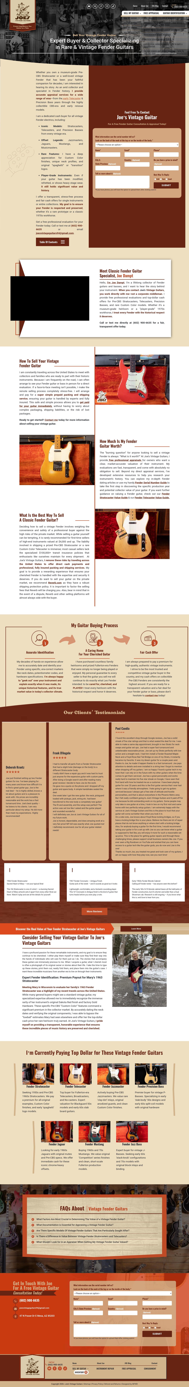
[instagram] (107, 6)
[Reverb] (95, 6)
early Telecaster (71, 98)
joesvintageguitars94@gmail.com (34, 1308)
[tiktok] (113, 6)
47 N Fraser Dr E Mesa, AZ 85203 (36, 1315)
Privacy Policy (97, 1384)
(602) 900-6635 (29, 1300)
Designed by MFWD (130, 1384)
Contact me (51, 419)
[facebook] (101, 6)
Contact (165, 6)
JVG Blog (155, 6)
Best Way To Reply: (161, 174)
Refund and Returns (112, 1384)
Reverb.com (55, 582)
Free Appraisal (151, 13)
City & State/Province (107, 163)
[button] (95, 1219)
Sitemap (87, 1384)
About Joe (144, 6)
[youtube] (89, 6)
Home (135, 6)
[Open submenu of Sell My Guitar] (87, 1368)
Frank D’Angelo (61, 753)
